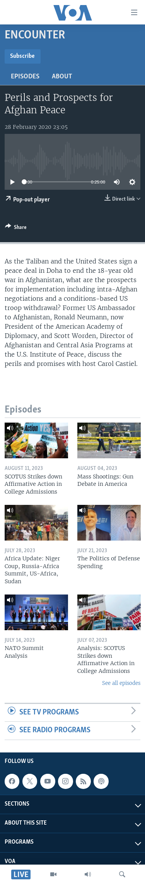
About (62, 76)
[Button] (16, 228)
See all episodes (121, 683)
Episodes (25, 76)
